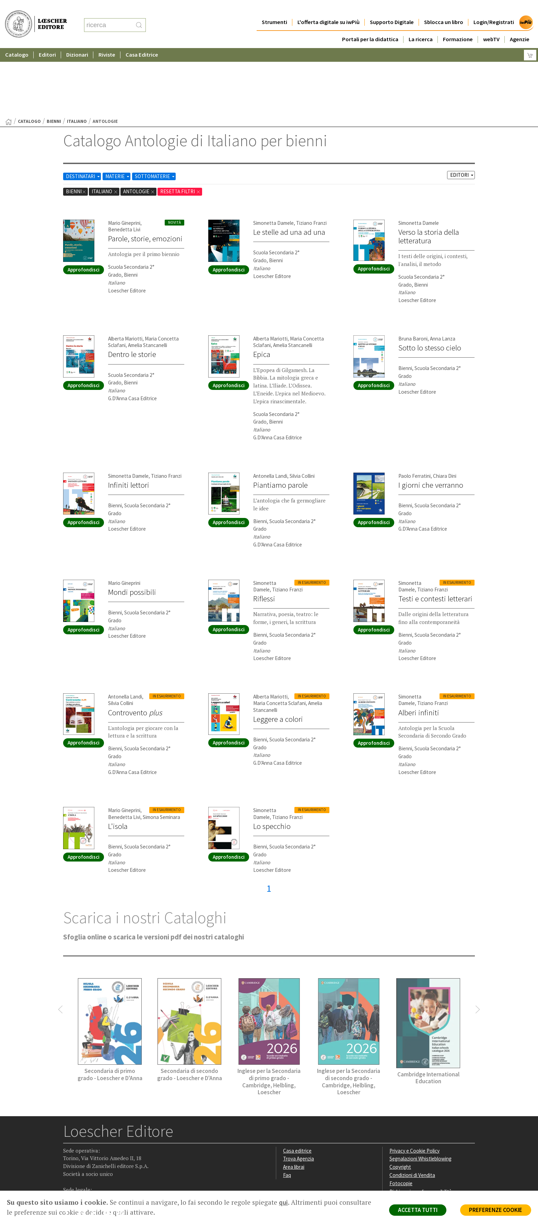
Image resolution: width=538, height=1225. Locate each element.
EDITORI (462, 108)
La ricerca (421, 25)
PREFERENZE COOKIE (495, 1210)
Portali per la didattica (370, 25)
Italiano (77, 54)
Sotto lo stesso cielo (429, 281)
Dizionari (77, 41)
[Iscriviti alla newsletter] (123, 1147)
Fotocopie (400, 1116)
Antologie (139, 124)
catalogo (29, 54)
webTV (491, 25)
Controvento (135, 645)
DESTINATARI (83, 109)
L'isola (118, 759)
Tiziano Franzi (311, 156)
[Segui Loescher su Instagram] (83, 1147)
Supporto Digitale (392, 8)
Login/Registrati (493, 8)
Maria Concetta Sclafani (279, 636)
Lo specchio (272, 759)
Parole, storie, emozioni (145, 171)
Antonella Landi (270, 409)
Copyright (400, 1100)
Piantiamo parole (280, 418)
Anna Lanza (442, 271)
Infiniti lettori (128, 418)
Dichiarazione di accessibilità (420, 1124)
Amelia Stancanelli (147, 278)
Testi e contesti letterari (435, 531)
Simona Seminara (161, 750)
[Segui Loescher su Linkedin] (96, 1147)
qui (283, 1202)
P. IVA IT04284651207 (86, 1175)
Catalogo (16, 41)
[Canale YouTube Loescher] (109, 1147)
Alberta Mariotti (125, 271)
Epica (261, 287)
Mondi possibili (132, 525)
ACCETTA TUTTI (417, 1210)
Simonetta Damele (273, 156)
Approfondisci (84, 202)
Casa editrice (297, 1083)
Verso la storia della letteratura (428, 169)
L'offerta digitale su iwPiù (328, 8)
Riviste (106, 41)
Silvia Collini (302, 409)
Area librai (293, 1100)
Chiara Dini (444, 409)
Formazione (458, 25)
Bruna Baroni (413, 271)
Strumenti (274, 8)
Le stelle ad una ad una (289, 165)
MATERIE (117, 109)
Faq (287, 1108)
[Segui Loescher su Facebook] (69, 1147)
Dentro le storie (132, 287)
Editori (47, 41)
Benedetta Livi (124, 162)
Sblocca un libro (443, 8)
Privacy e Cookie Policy (414, 1083)
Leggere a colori (278, 652)
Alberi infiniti (418, 645)
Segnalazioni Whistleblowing (420, 1091)
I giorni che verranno (430, 418)
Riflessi (264, 531)
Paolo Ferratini (414, 409)
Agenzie (519, 25)
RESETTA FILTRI (180, 124)
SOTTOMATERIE (155, 109)
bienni (54, 54)
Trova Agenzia (298, 1091)
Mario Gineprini (124, 156)
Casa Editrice (142, 41)
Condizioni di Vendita (412, 1108)
